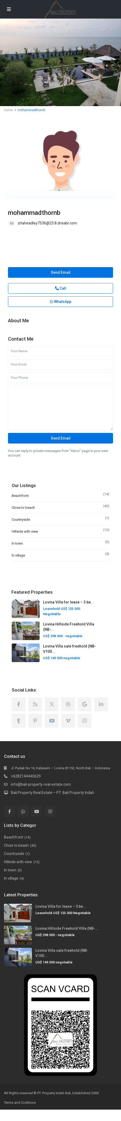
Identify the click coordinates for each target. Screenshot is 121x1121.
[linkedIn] (101, 704)
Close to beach (23, 508)
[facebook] (19, 704)
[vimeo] (68, 721)
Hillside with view (25, 531)
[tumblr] (19, 721)
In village (18, 555)
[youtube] (52, 721)
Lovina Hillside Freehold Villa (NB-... (66, 928)
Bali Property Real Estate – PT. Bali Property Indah (52, 792)
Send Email (60, 272)
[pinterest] (35, 721)
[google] (84, 704)
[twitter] (52, 704)
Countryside (21, 520)
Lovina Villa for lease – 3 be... (68, 602)
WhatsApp (60, 301)
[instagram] (84, 721)
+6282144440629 (26, 776)
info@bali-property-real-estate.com (41, 784)
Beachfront (20, 496)
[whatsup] (23, 811)
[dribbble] (68, 704)
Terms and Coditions (20, 1103)
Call (60, 288)
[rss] (35, 704)
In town (17, 543)
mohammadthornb (34, 212)
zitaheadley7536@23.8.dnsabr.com (47, 223)
